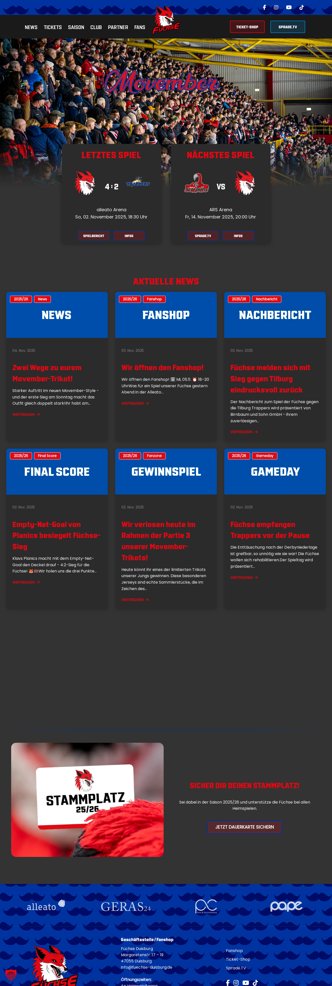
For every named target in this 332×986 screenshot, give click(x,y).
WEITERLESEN (26, 415)
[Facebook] (264, 7)
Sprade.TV (236, 969)
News (31, 26)
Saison (76, 26)
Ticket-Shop (238, 960)
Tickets (53, 26)
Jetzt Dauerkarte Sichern (244, 828)
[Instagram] (276, 7)
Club (96, 26)
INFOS (130, 236)
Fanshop (234, 951)
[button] (11, 975)
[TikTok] (301, 7)
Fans (139, 26)
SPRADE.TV (288, 26)
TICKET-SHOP (247, 26)
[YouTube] (289, 7)
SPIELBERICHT (92, 236)
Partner (118, 26)
